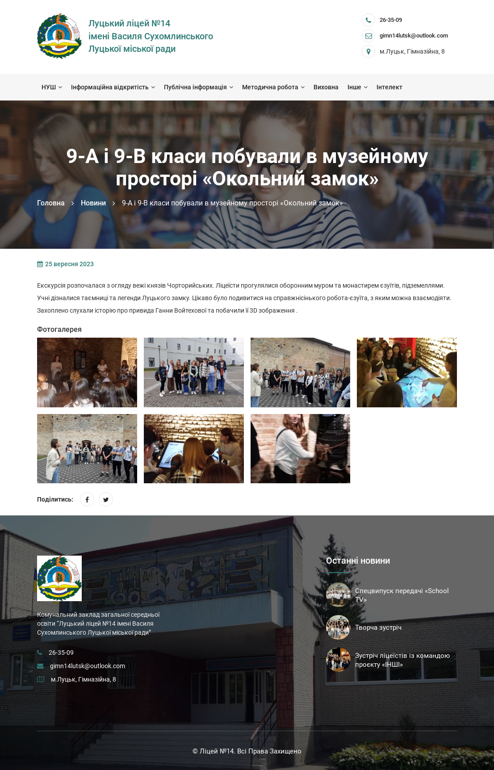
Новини (93, 203)
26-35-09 (391, 20)
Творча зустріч (378, 628)
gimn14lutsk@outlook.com (87, 666)
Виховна (326, 87)
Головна (51, 203)
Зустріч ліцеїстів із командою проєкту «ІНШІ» (402, 660)
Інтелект (389, 87)
